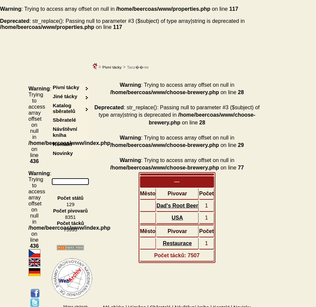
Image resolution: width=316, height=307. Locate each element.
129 (70, 204)
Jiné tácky (65, 96)
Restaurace (177, 243)
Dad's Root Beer (177, 205)
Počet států (71, 198)
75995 (70, 229)
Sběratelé (64, 120)
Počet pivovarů (70, 211)
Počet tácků (70, 223)
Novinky (63, 153)
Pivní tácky (111, 67)
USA (177, 218)
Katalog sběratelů (64, 108)
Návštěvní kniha (65, 132)
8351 (70, 217)
